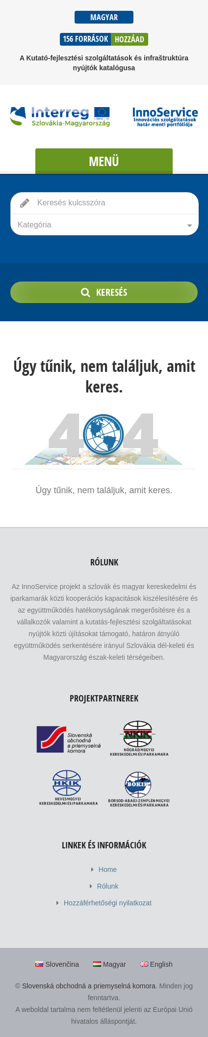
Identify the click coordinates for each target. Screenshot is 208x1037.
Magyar (104, 17)
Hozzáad (129, 39)
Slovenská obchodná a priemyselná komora (89, 986)
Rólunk (108, 886)
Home (108, 869)
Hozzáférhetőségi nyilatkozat (108, 903)
